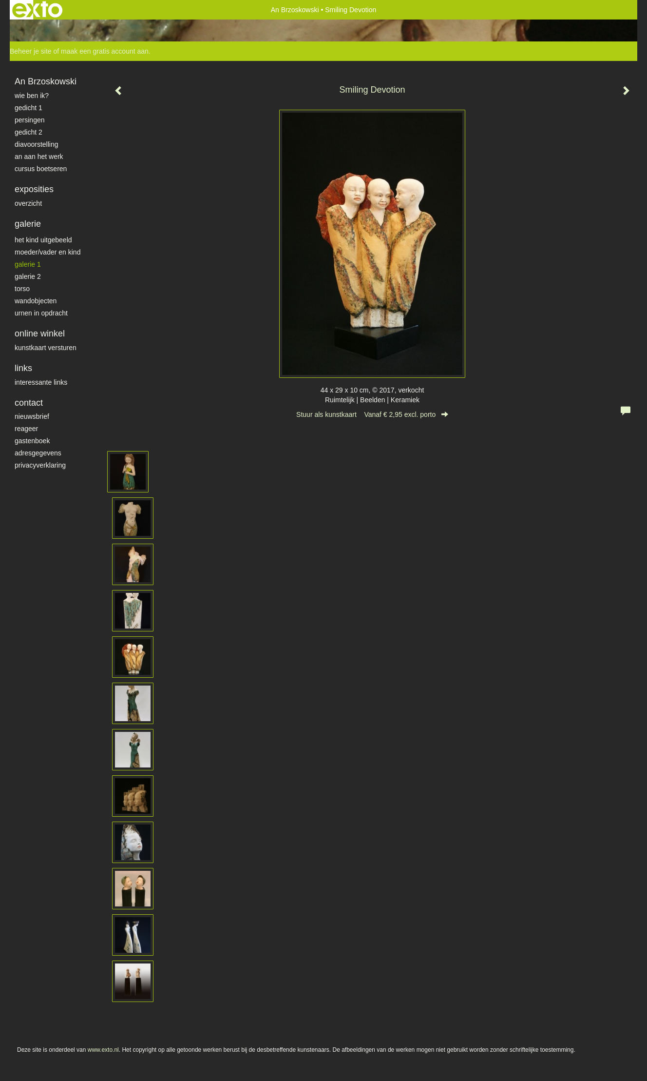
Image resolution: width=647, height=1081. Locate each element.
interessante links (41, 382)
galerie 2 (28, 276)
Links (23, 368)
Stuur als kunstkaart (372, 414)
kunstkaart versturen (45, 348)
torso (22, 289)
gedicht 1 (28, 108)
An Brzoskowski (295, 10)
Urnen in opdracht (41, 313)
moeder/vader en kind (47, 252)
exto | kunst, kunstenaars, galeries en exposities (37, 10)
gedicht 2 (28, 132)
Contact (29, 403)
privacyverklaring (40, 465)
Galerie (28, 224)
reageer (26, 428)
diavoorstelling (36, 144)
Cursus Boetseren (41, 169)
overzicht (28, 203)
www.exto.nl (103, 1049)
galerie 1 (28, 264)
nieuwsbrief (32, 416)
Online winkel (40, 333)
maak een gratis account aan (105, 51)
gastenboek (32, 441)
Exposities (34, 189)
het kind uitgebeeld (43, 240)
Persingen (30, 120)
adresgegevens (38, 453)
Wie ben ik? (32, 95)
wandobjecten (36, 301)
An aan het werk (39, 156)
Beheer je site (31, 51)
